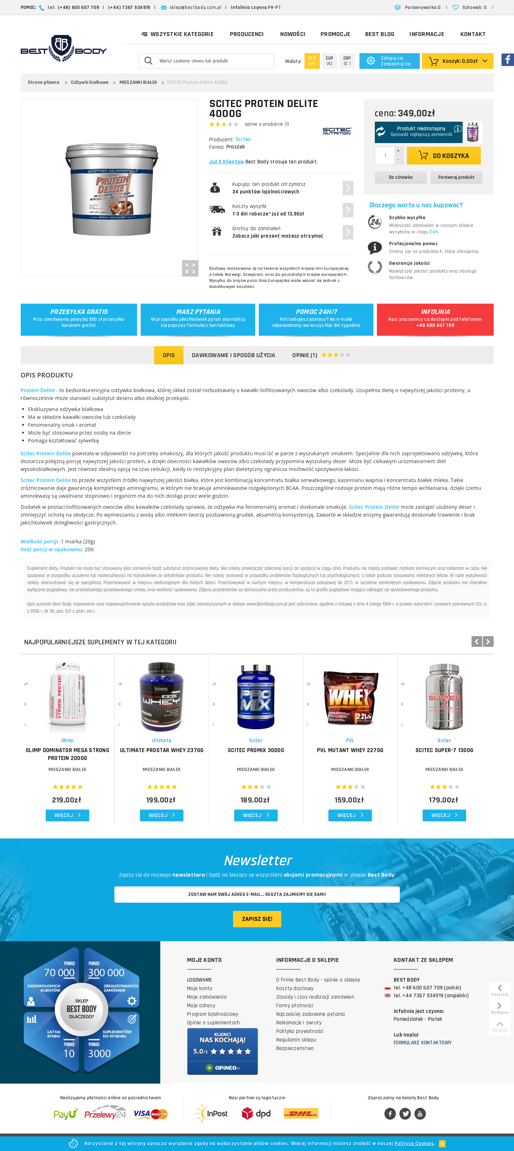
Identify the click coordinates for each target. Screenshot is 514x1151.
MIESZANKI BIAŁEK (138, 82)
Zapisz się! (257, 919)
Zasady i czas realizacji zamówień (315, 997)
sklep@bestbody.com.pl (196, 7)
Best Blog (379, 34)
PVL (350, 740)
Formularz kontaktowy (423, 1042)
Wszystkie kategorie (177, 33)
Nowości (293, 34)
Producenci (247, 34)
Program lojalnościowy (212, 1014)
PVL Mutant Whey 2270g (350, 750)
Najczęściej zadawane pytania (310, 1014)
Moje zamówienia (207, 997)
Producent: (221, 139)
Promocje (335, 34)
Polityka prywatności (300, 1031)
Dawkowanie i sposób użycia (234, 355)
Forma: (216, 147)
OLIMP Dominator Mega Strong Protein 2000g (67, 754)
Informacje (426, 34)
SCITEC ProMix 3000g (256, 750)
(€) (329, 60)
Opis (169, 355)
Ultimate (161, 740)
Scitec (244, 139)
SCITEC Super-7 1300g (444, 750)
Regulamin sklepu (296, 1039)
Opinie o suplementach (213, 1022)
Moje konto (200, 988)
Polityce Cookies (414, 1143)
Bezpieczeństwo (295, 1048)
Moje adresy (201, 1005)
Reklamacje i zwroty (299, 1022)
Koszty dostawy (295, 988)
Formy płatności (294, 1005)
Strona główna (43, 82)
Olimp (67, 740)
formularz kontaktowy (211, 325)
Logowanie (199, 980)
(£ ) (347, 60)
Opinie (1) (321, 355)
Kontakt (473, 34)
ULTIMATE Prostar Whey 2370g (162, 750)
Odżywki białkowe (90, 82)
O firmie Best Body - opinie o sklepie (318, 980)
